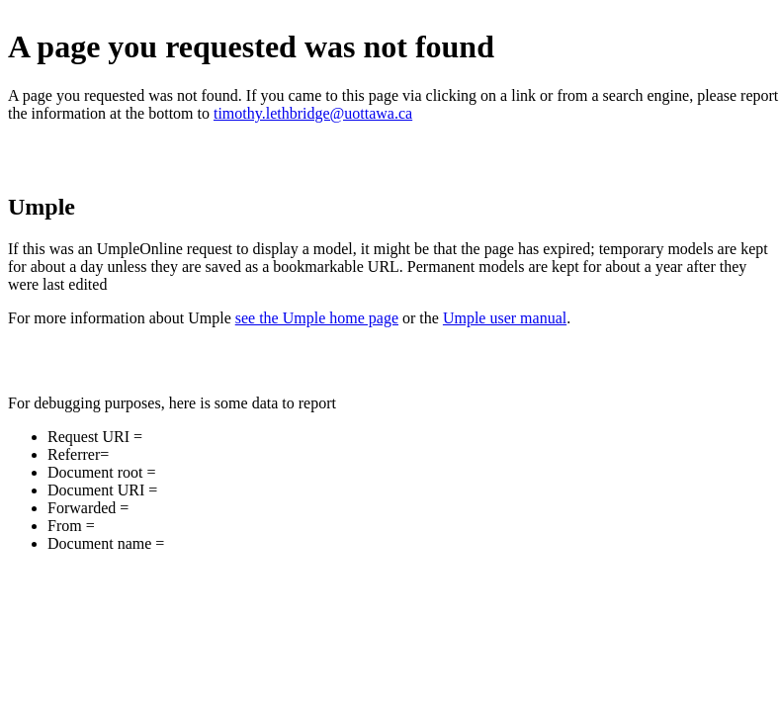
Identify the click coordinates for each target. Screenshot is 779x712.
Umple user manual (504, 318)
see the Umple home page (316, 318)
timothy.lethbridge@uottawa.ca (313, 113)
